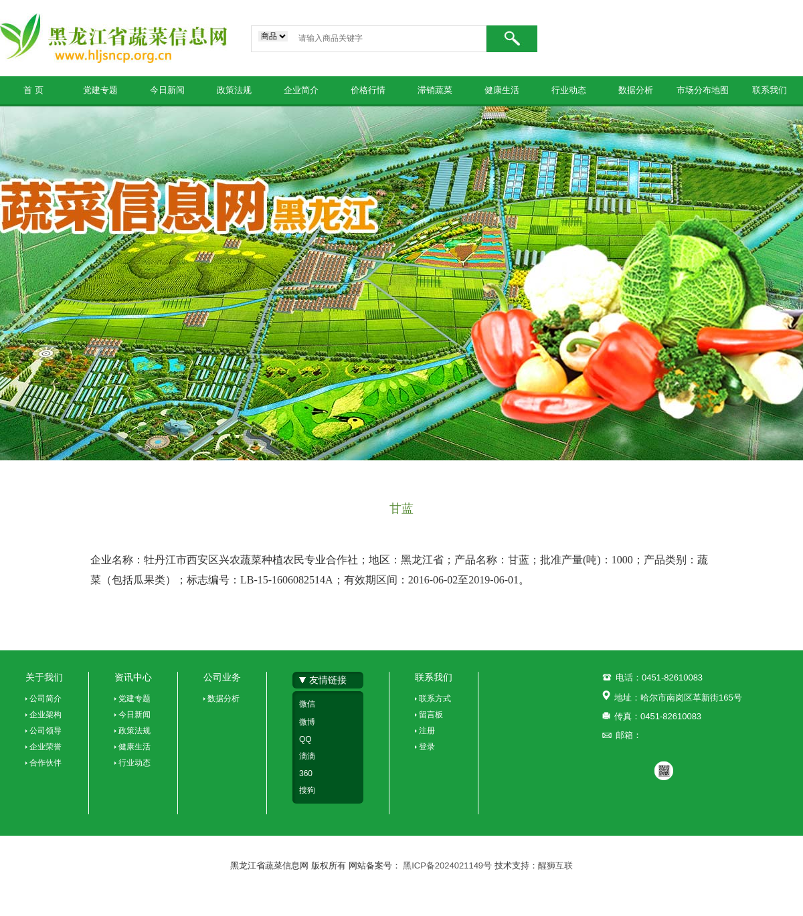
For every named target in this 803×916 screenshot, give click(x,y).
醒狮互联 (555, 865)
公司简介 (45, 698)
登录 (427, 746)
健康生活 (501, 90)
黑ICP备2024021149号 (449, 865)
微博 (307, 722)
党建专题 (100, 90)
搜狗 (307, 790)
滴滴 (307, 756)
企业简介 (301, 90)
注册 (427, 730)
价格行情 (368, 90)
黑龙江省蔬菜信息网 (113, 38)
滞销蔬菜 (435, 90)
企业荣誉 (45, 746)
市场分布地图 (703, 90)
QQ (305, 739)
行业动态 (568, 90)
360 (306, 773)
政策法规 (234, 90)
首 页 (33, 90)
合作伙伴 (45, 762)
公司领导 (45, 730)
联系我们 (769, 90)
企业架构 (45, 714)
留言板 (431, 714)
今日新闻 (167, 90)
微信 (307, 704)
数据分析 (635, 90)
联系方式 (435, 698)
